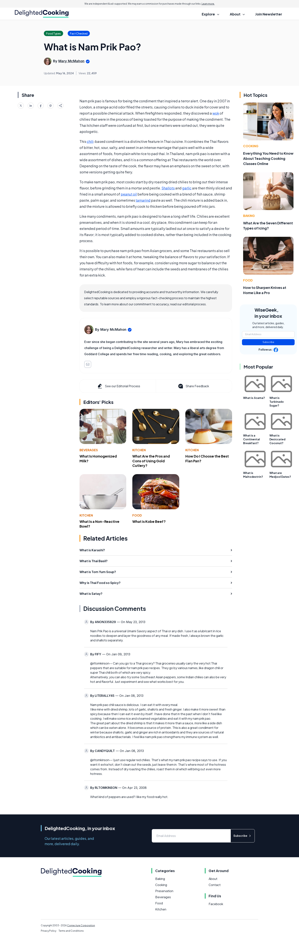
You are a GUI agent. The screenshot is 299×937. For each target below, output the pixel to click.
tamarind (143, 200)
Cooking (250, 146)
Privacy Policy (48, 930)
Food (137, 515)
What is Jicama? (254, 397)
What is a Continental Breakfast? (251, 439)
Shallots (168, 188)
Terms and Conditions (71, 930)
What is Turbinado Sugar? (276, 401)
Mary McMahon (71, 61)
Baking (249, 216)
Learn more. (208, 3)
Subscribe (268, 342)
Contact (215, 885)
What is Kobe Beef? (149, 521)
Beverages (89, 450)
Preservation (164, 891)
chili (90, 141)
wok (215, 113)
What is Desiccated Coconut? (277, 439)
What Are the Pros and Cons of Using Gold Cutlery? (151, 461)
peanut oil (129, 194)
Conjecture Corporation (81, 925)
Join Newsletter (268, 14)
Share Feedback (193, 386)
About (213, 879)
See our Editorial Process (118, 386)
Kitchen (139, 450)
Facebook (216, 904)
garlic (186, 188)
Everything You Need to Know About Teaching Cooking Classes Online (268, 158)
